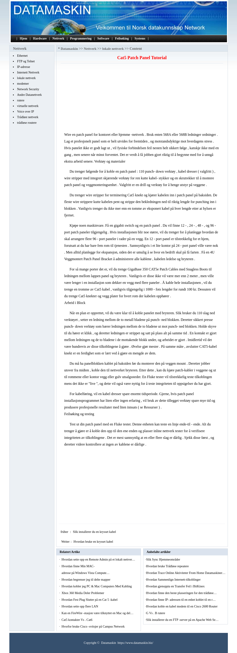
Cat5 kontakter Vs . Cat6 (77, 620)
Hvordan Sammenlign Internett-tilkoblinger (174, 579)
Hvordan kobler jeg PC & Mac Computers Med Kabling (97, 586)
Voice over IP (25, 111)
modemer (23, 83)
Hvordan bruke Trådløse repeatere (168, 566)
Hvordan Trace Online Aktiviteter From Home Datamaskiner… (185, 573)
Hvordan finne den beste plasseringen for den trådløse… (181, 593)
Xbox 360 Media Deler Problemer (83, 593)
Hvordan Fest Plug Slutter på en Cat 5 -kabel (90, 599)
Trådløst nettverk (28, 117)
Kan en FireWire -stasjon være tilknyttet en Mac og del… (98, 613)
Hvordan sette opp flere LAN (80, 606)
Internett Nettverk (28, 72)
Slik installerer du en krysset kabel (95, 532)
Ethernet (22, 55)
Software (103, 38)
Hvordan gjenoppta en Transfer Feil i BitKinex (176, 586)
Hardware (40, 38)
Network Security (28, 89)
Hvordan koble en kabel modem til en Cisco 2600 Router (182, 606)
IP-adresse (23, 67)
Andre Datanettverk (29, 94)
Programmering (80, 38)
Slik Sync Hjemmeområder (163, 559)
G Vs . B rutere (156, 613)
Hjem (23, 38)
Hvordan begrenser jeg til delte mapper (86, 579)
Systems (140, 38)
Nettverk (58, 38)
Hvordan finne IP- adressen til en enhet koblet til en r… (181, 599)
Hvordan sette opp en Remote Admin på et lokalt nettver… (98, 559)
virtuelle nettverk (28, 106)
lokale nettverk (26, 78)
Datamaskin (69, 48)
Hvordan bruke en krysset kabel (93, 541)
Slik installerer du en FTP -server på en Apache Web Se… (182, 620)
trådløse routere (27, 122)
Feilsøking (122, 38)
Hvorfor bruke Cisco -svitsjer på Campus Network (94, 626)
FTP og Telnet (26, 61)
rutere (21, 100)
